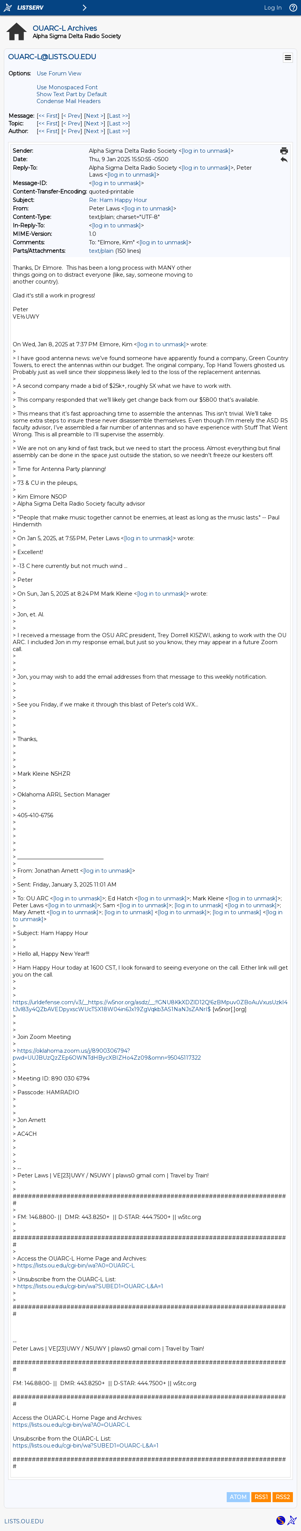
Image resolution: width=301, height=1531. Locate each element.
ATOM (238, 1497)
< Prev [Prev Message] (71, 115)
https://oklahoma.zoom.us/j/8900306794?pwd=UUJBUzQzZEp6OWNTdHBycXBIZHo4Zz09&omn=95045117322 (107, 1054)
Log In (273, 7)
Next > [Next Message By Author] (95, 131)
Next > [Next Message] (95, 115)
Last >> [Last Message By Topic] (118, 123)
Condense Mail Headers (68, 101)
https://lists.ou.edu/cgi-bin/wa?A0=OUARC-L (76, 1265)
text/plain (101, 250)
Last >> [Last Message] (118, 115)
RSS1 (261, 1497)
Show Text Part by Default (72, 94)
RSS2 (283, 1497)
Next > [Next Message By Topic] (95, 123)
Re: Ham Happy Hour (118, 200)
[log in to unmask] (206, 150)
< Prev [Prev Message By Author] (71, 131)
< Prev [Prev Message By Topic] (71, 123)
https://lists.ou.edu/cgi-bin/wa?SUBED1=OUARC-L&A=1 (90, 1286)
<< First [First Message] (48, 115)
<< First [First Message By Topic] (48, 123)
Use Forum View (59, 73)
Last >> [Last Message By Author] (118, 131)
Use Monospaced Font (67, 87)
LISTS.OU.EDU (23, 1521)
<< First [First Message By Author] (48, 131)
